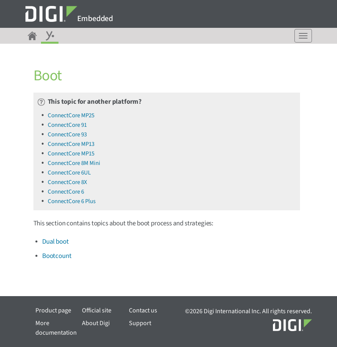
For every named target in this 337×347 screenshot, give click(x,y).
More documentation (56, 328)
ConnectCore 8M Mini (74, 163)
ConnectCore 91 (67, 125)
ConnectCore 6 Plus (71, 201)
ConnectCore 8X (67, 182)
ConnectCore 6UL (69, 173)
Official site (96, 310)
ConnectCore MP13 (71, 144)
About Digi (96, 323)
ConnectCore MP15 (71, 153)
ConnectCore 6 (66, 192)
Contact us (143, 310)
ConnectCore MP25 (71, 115)
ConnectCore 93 (67, 134)
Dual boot (55, 241)
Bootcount (56, 256)
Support (140, 323)
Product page (53, 310)
